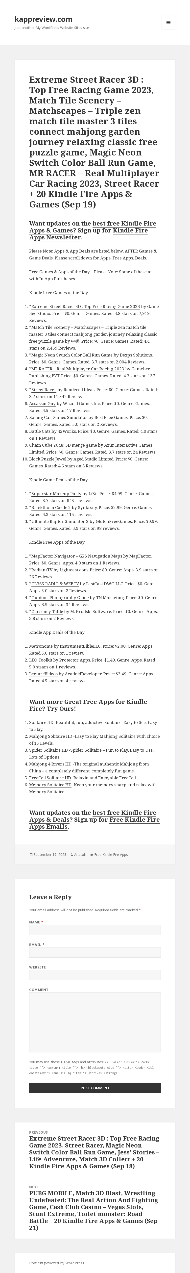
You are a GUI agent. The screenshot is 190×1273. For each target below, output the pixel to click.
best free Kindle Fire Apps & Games (92, 226)
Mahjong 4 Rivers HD (50, 764)
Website (37, 967)
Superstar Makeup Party (56, 493)
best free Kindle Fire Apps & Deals (92, 815)
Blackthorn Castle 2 (51, 507)
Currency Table (47, 611)
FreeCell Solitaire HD (50, 778)
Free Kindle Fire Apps (111, 854)
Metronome (41, 646)
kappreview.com (44, 19)
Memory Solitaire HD (50, 785)
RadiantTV (41, 570)
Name (36, 922)
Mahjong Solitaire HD (50, 736)
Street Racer (43, 389)
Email (37, 944)
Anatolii (80, 854)
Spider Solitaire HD (48, 750)
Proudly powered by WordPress (56, 1263)
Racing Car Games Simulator (58, 417)
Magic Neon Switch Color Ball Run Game (72, 355)
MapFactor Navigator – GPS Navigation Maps (76, 556)
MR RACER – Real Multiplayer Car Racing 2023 (77, 369)
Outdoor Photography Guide (60, 597)
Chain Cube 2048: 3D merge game (63, 445)
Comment (39, 989)
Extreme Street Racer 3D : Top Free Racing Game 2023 (85, 306)
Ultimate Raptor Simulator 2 (60, 521)
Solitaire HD (41, 722)
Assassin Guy (42, 403)
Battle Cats (39, 431)
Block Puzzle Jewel (47, 459)
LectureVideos (43, 674)
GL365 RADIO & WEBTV (55, 583)
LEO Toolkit (40, 660)
